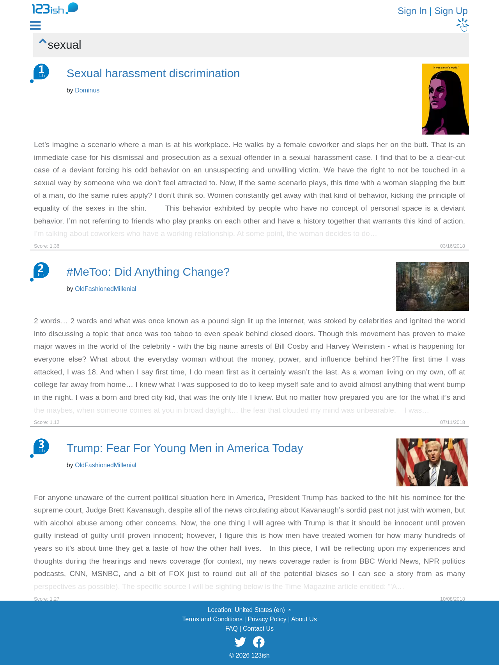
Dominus (87, 90)
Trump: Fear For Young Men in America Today (185, 448)
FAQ (231, 628)
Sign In (412, 10)
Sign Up (450, 10)
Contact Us (258, 628)
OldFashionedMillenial (105, 289)
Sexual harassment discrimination (153, 73)
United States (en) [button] (261, 609)
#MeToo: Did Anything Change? (148, 271)
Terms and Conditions (212, 619)
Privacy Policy (267, 619)
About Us (304, 619)
